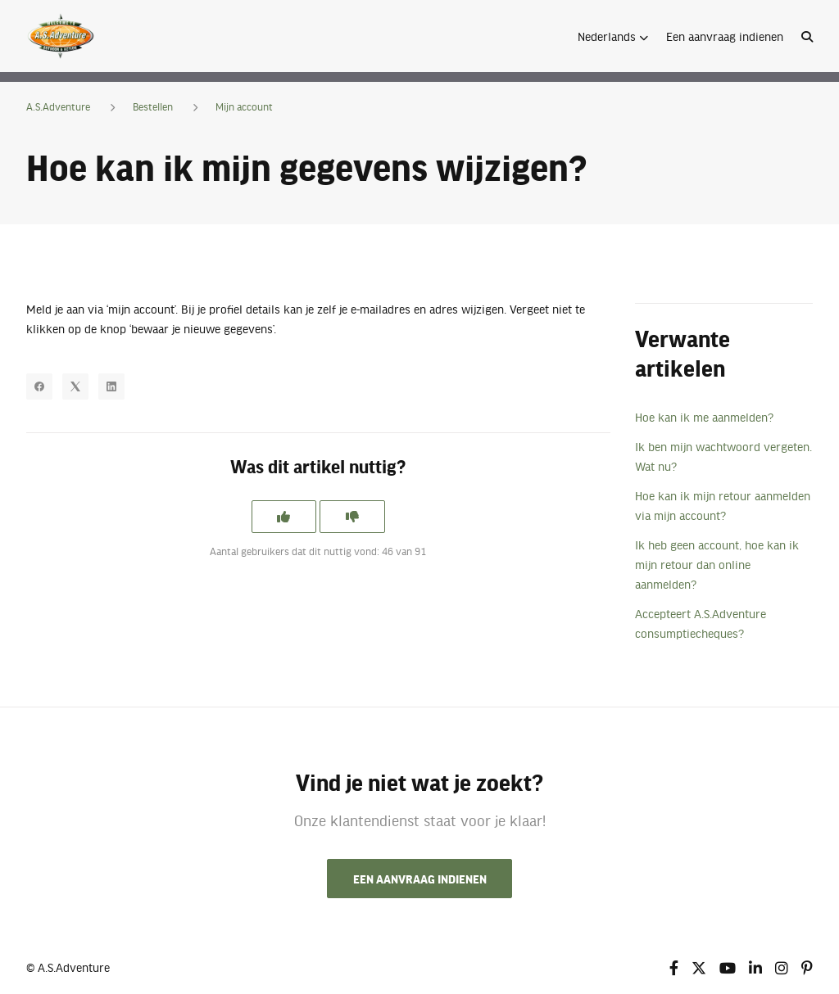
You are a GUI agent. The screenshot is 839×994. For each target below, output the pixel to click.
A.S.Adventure (58, 106)
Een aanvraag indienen (724, 36)
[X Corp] (75, 386)
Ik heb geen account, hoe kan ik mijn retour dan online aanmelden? (717, 564)
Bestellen (153, 106)
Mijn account (244, 106)
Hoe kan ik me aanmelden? (704, 416)
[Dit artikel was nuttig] (283, 516)
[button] (613, 36)
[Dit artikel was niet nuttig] (352, 516)
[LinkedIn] (111, 386)
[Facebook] (39, 386)
